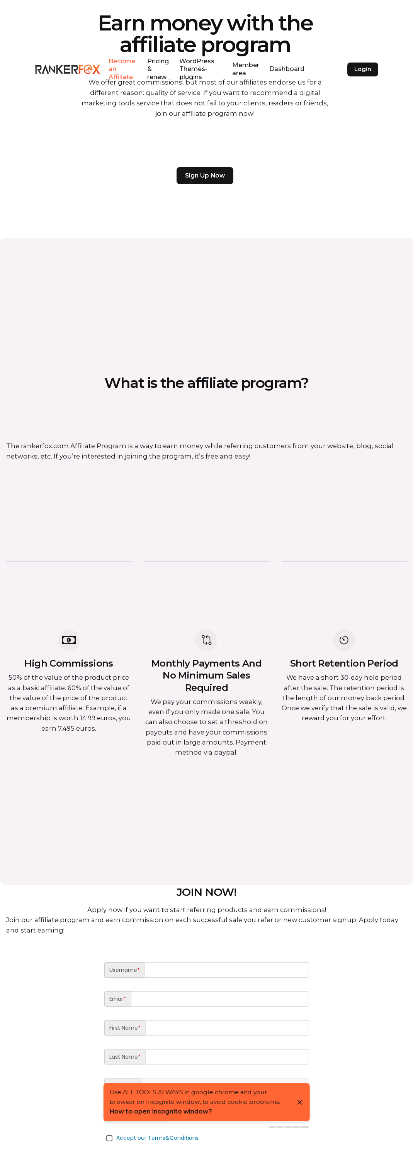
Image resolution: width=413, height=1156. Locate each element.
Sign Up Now (205, 175)
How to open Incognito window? (160, 1111)
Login (362, 69)
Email (117, 999)
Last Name (125, 1057)
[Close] (300, 1102)
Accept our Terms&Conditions (157, 1138)
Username (124, 970)
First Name (125, 1028)
